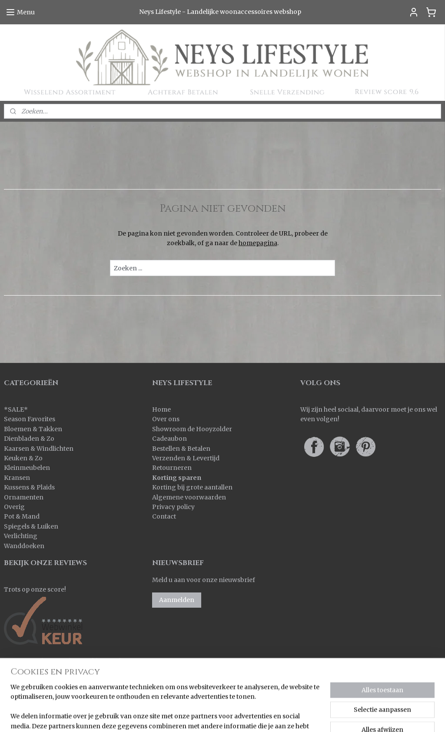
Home (161, 409)
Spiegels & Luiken (31, 526)
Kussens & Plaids (29, 487)
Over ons (165, 419)
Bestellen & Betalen (181, 449)
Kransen (17, 478)
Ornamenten (23, 497)
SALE (16, 409)
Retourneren (172, 468)
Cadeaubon (169, 439)
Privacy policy (173, 507)
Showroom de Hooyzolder (192, 429)
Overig (14, 507)
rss (258, 716)
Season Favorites (29, 419)
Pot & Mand (22, 516)
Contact (164, 516)
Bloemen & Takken (33, 429)
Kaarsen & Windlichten (38, 449)
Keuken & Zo (23, 458)
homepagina (258, 243)
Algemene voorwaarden (189, 497)
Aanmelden (176, 600)
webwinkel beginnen (291, 716)
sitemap (239, 716)
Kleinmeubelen (27, 468)
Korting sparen (176, 478)
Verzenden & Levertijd (185, 458)
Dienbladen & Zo (29, 439)
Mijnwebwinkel (369, 716)
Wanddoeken (24, 546)
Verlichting (20, 536)
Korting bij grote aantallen (192, 487)
